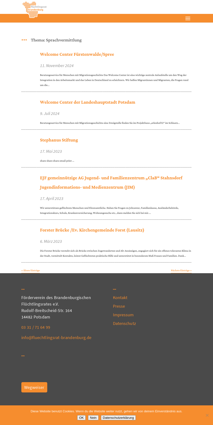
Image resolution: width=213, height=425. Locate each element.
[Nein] (207, 415)
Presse (119, 306)
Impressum (123, 314)
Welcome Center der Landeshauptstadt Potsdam (87, 102)
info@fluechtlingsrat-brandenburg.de (56, 337)
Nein (93, 417)
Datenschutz (124, 323)
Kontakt (120, 297)
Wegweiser (34, 387)
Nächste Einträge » (181, 270)
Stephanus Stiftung (59, 140)
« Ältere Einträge (30, 270)
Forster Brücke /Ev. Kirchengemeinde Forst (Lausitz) (92, 230)
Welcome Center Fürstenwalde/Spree (77, 54)
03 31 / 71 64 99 (35, 327)
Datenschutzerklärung (118, 417)
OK (81, 417)
